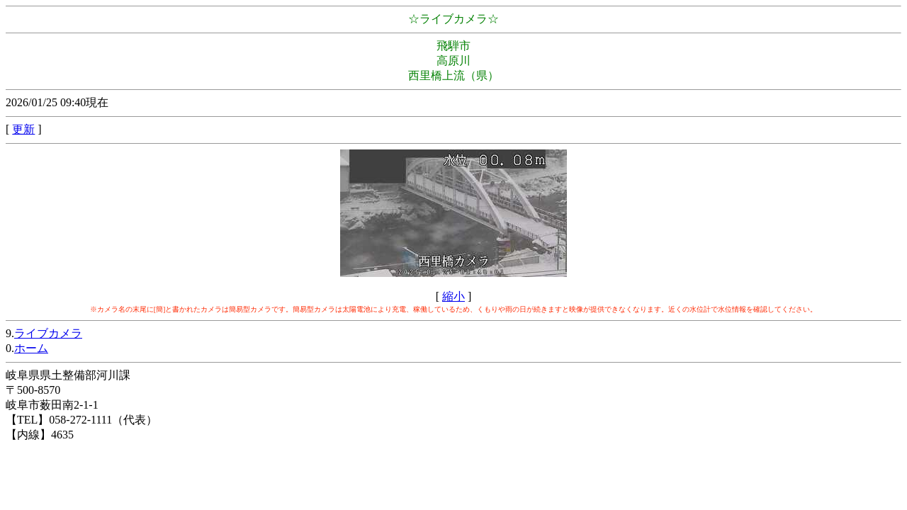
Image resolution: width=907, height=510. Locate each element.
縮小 (453, 296)
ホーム (31, 348)
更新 (23, 129)
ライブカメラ (48, 333)
